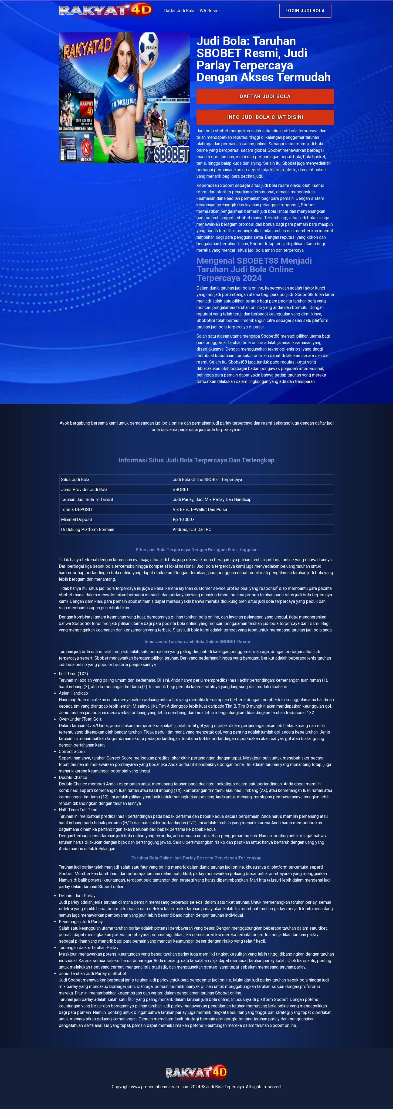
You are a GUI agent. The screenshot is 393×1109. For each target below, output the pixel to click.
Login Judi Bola (305, 10)
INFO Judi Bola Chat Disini (265, 117)
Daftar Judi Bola (179, 10)
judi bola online (249, 288)
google (231, 1018)
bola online (92, 651)
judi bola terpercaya (117, 588)
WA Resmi (209, 10)
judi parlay (83, 867)
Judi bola (205, 130)
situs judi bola (264, 185)
